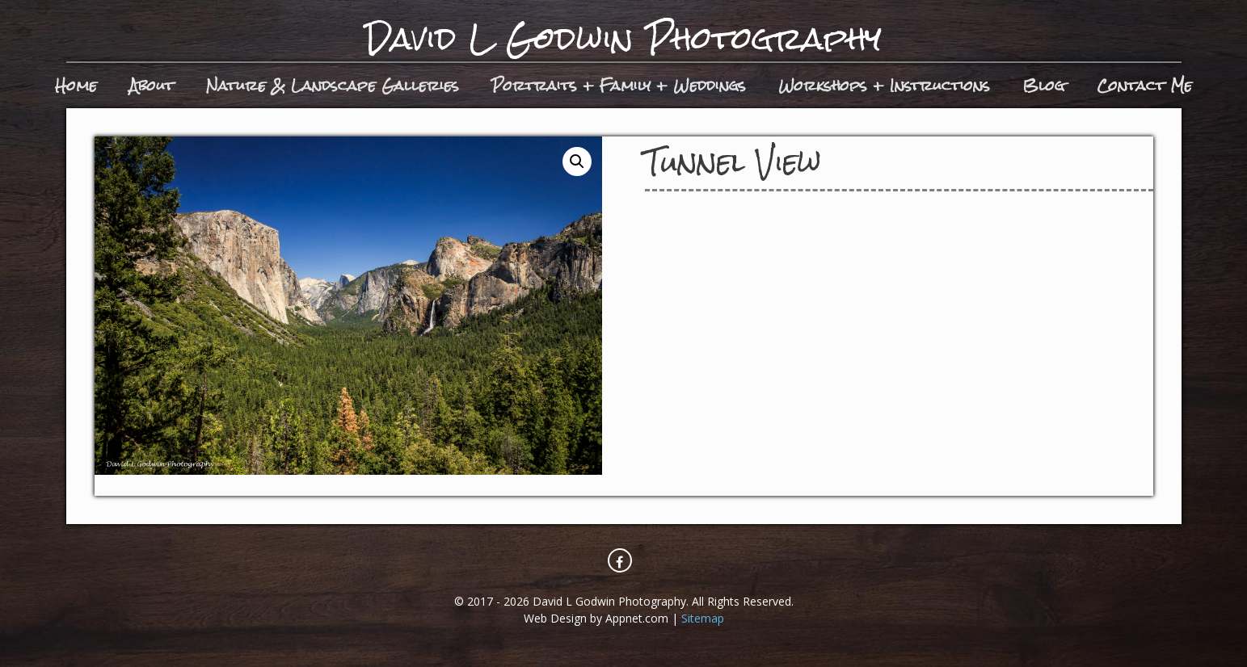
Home (76, 85)
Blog (1043, 85)
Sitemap (702, 618)
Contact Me (1144, 85)
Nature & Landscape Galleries (332, 85)
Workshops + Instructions (884, 85)
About (151, 85)
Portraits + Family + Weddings (618, 85)
